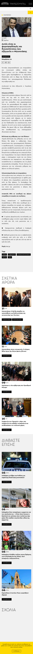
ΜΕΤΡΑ (4, 257)
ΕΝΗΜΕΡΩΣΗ (6, 56)
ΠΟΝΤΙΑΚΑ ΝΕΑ (17, 319)
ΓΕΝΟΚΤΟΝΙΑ (6, 319)
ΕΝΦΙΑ (4, 254)
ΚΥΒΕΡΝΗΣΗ (12, 254)
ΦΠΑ (10, 257)
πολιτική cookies (17, 647)
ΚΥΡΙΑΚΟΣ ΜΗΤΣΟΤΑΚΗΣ (24, 254)
